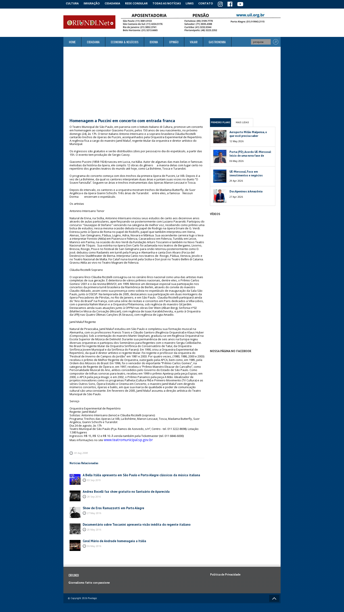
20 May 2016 (94, 527)
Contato (211, 3)
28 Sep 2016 (94, 494)
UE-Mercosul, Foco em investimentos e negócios (246, 172)
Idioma (154, 41)
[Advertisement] (172, 81)
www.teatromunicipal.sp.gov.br (124, 438)
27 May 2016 (94, 510)
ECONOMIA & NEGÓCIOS (124, 41)
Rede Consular (140, 3)
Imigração (93, 3)
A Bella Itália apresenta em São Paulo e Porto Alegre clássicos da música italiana (135, 473)
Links (194, 3)
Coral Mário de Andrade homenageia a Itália (111, 539)
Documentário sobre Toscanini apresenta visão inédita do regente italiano (131, 522)
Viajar (193, 41)
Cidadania (116, 3)
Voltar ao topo (274, 596)
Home (72, 41)
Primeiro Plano (220, 121)
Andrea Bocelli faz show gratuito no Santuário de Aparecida (121, 489)
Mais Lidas (242, 121)
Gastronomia (217, 41)
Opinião (174, 41)
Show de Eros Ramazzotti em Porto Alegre (110, 506)
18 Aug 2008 (80, 451)
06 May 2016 (94, 543)
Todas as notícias (170, 3)
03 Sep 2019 (94, 478)
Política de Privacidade (225, 572)
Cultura (73, 3)
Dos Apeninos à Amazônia (245, 190)
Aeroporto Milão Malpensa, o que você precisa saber (248, 133)
